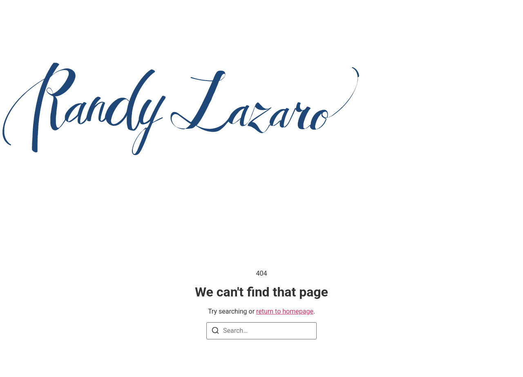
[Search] (215, 332)
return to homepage (284, 311)
